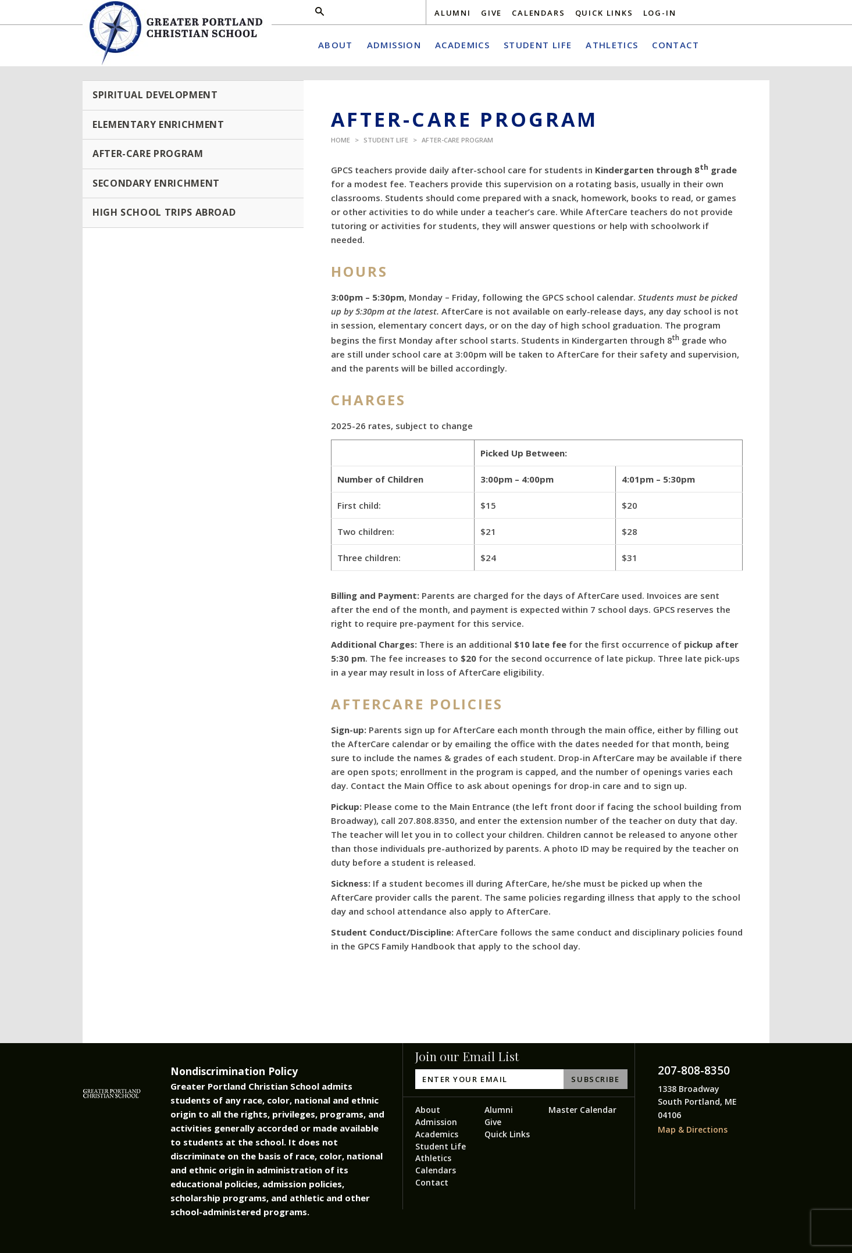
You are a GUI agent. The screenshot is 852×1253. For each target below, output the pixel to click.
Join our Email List (467, 1056)
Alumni (452, 13)
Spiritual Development (155, 94)
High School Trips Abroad (164, 212)
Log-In (659, 13)
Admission (436, 1121)
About (427, 1109)
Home (340, 140)
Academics (436, 1134)
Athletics (433, 1157)
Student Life (385, 140)
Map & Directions (693, 1129)
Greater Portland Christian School (177, 33)
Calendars (538, 13)
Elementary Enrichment (158, 124)
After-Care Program (457, 140)
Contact (431, 1182)
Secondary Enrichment (156, 183)
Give (491, 13)
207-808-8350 (694, 1070)
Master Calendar (582, 1109)
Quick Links (604, 13)
